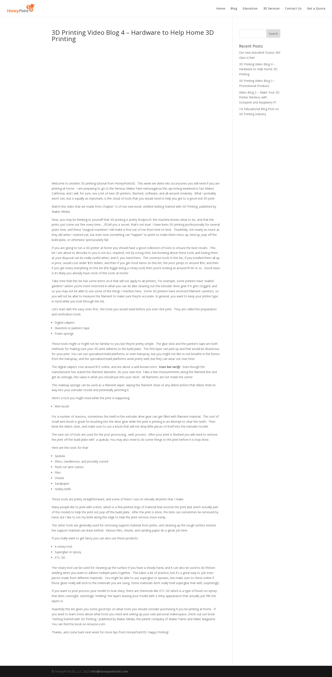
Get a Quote (316, 8)
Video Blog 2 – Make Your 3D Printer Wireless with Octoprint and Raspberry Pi (259, 97)
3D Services (271, 8)
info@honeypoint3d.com (109, 671)
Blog (234, 8)
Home (220, 8)
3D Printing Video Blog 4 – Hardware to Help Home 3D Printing (258, 69)
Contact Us (293, 8)
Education (250, 8)
